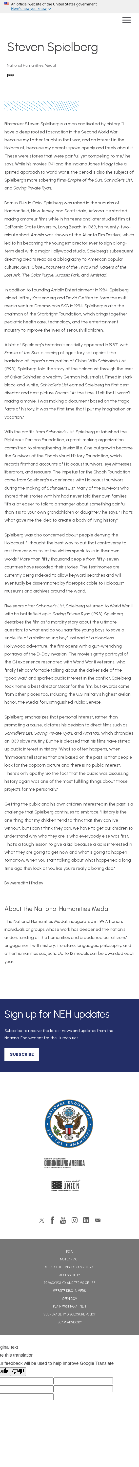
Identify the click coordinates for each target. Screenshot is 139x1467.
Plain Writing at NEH (69, 1306)
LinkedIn (86, 1220)
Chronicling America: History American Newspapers (69, 1164)
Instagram (75, 1220)
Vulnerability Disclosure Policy (69, 1314)
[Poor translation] (18, 1371)
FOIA (69, 1251)
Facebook (52, 1220)
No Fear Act (69, 1259)
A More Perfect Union (69, 1186)
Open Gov (69, 1299)
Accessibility (69, 1275)
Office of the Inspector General (69, 1267)
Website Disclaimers (69, 1291)
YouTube (63, 1220)
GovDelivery (98, 1220)
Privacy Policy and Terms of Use (69, 1283)
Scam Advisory (70, 1322)
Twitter (42, 1220)
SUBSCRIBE (22, 1054)
